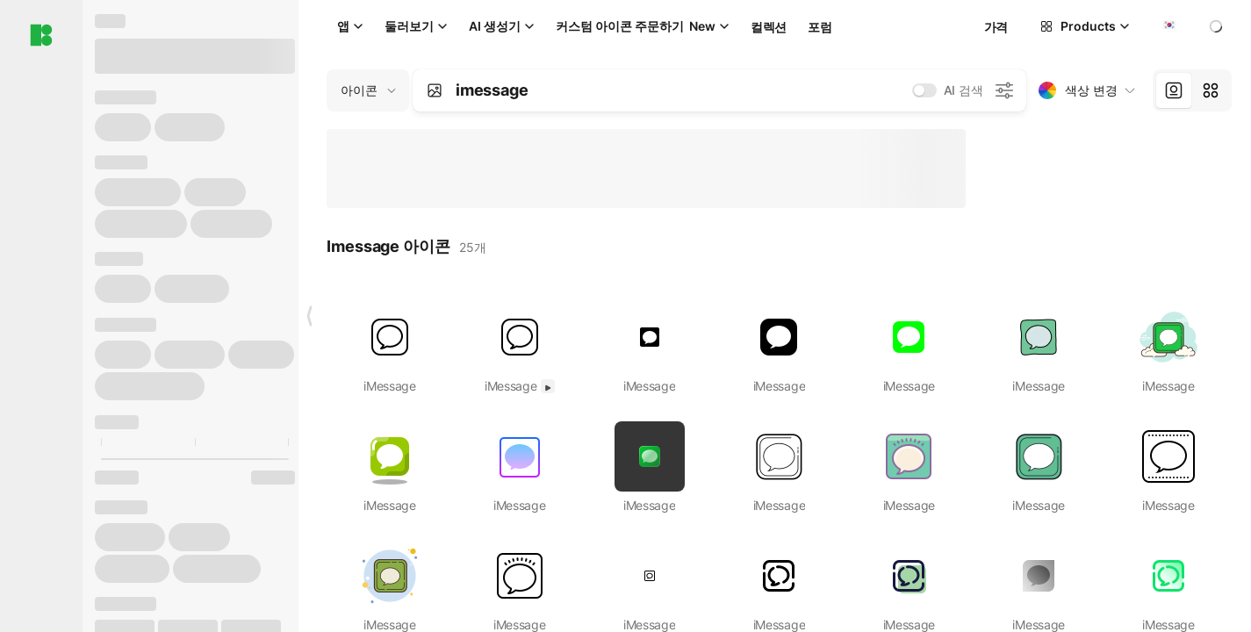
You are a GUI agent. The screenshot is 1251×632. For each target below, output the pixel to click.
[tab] (1173, 90)
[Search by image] (435, 90)
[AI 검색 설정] (1004, 90)
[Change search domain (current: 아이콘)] (368, 90)
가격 (996, 26)
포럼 (819, 26)
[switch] (924, 90)
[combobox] (1167, 26)
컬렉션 (769, 26)
